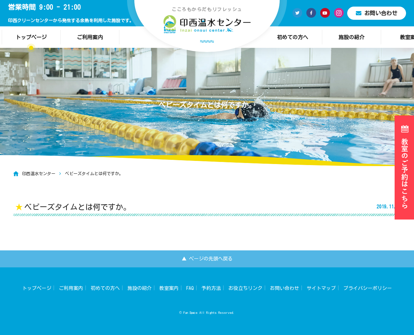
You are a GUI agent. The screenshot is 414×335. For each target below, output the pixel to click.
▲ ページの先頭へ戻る (207, 258)
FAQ (190, 288)
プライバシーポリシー (367, 288)
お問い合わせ (376, 13)
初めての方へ (292, 37)
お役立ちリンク (245, 288)
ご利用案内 (90, 37)
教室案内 (169, 288)
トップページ (31, 37)
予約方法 (211, 288)
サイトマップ (321, 288)
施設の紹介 (351, 37)
